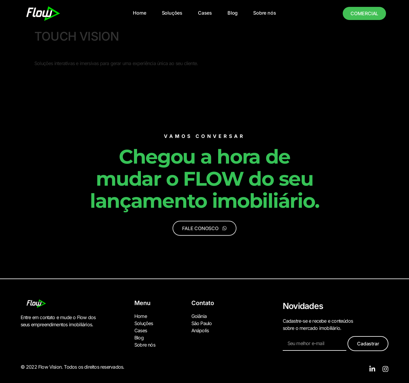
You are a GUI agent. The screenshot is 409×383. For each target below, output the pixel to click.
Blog (232, 13)
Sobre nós (264, 13)
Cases (205, 13)
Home (139, 13)
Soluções (172, 13)
